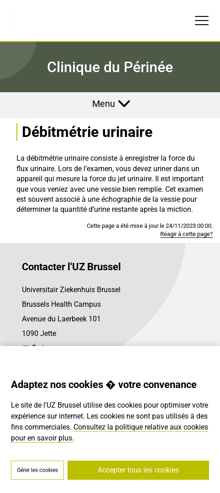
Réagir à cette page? (186, 234)
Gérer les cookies (37, 470)
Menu (103, 103)
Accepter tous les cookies (138, 470)
